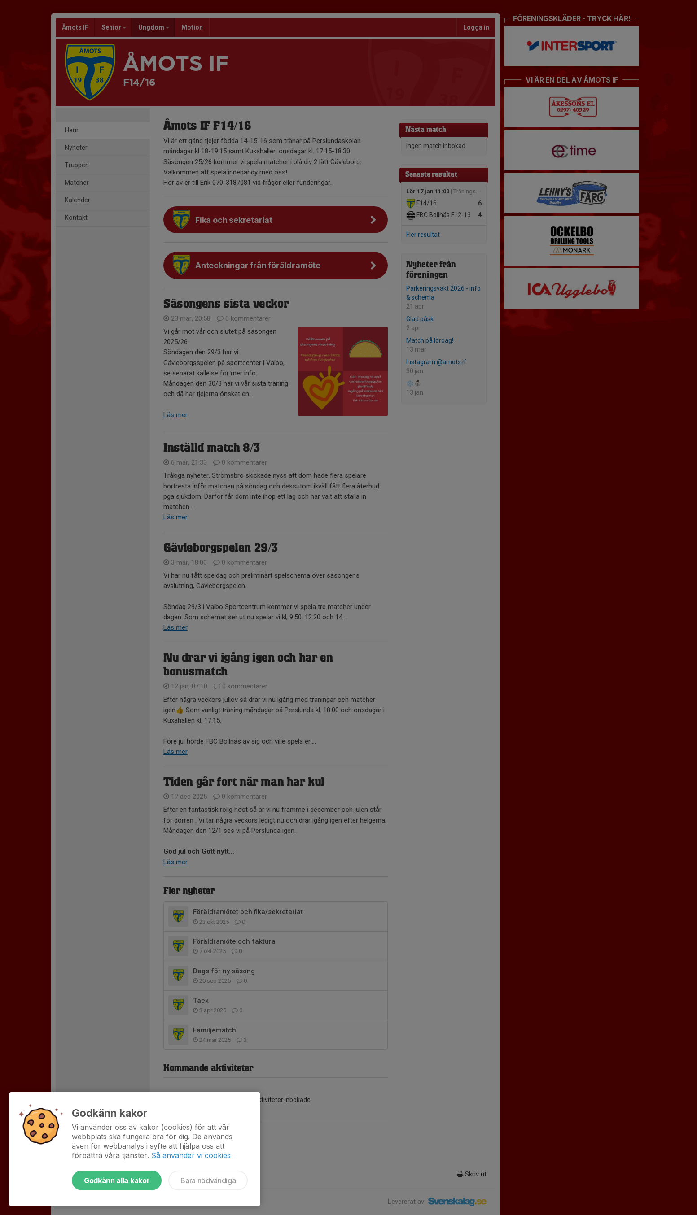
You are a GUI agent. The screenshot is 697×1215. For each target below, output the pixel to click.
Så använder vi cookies (191, 1155)
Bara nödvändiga (208, 1180)
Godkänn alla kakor (116, 1180)
